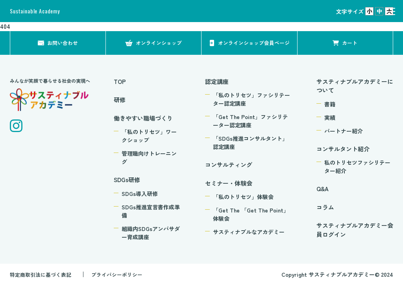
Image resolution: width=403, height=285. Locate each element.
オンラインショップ (158, 42)
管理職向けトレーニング (149, 157)
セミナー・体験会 (228, 183)
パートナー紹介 (343, 131)
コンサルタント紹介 (343, 149)
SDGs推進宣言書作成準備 (151, 211)
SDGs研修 (127, 179)
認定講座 (217, 81)
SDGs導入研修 (140, 193)
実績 (329, 117)
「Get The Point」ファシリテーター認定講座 (250, 121)
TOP (120, 81)
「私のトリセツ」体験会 (243, 197)
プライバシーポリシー (123, 274)
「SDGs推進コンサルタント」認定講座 (250, 142)
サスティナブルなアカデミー (249, 232)
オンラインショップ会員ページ (251, 42)
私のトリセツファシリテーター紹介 (357, 166)
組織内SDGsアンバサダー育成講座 (151, 233)
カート (350, 42)
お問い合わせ (62, 42)
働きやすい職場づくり (143, 118)
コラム (325, 207)
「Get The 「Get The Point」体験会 (251, 214)
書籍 (329, 104)
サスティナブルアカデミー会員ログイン (354, 229)
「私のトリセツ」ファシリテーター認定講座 (251, 99)
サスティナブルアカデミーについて (354, 86)
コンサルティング (228, 164)
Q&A (322, 188)
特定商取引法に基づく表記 (43, 274)
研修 (120, 99)
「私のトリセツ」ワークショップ (149, 136)
